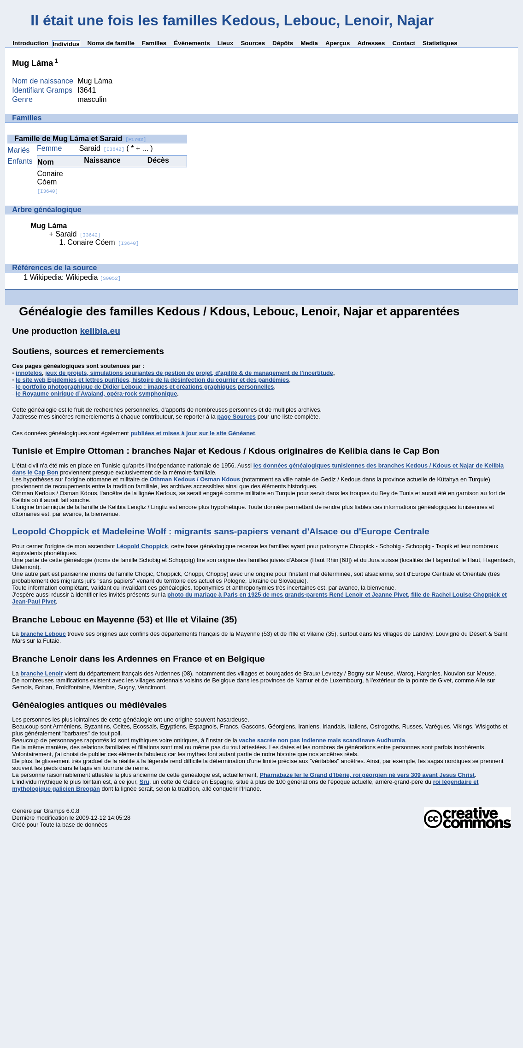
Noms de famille (111, 43)
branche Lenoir (41, 673)
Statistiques (440, 43)
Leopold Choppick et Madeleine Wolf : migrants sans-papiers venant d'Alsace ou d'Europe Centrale (220, 531)
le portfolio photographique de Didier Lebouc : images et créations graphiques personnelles (145, 386)
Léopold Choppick (142, 546)
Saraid (101, 148)
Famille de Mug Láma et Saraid (80, 138)
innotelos (29, 372)
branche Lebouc (43, 633)
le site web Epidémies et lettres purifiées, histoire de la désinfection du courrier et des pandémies (152, 379)
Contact (403, 43)
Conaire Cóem (50, 182)
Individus (66, 44)
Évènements (192, 43)
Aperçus (337, 43)
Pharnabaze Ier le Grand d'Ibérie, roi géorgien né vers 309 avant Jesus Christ (367, 774)
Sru (144, 781)
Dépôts (282, 43)
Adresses (371, 43)
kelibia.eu (100, 331)
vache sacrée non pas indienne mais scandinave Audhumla (322, 740)
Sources (253, 43)
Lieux (225, 43)
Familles (154, 43)
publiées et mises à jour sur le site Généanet (192, 433)
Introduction (30, 43)
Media (309, 43)
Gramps (54, 810)
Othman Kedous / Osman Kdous (195, 479)
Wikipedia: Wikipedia (75, 277)
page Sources (236, 416)
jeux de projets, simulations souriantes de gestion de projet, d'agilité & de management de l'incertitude (189, 372)
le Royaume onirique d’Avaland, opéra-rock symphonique (96, 393)
